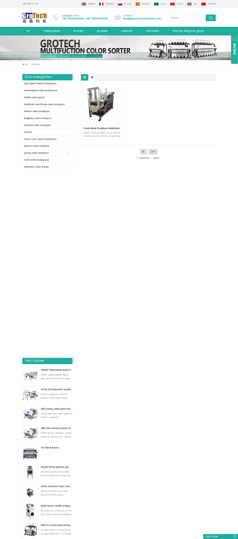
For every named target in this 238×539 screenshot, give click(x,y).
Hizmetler (152, 31)
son (153, 152)
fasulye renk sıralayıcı (37, 125)
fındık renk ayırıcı (34, 97)
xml (24, 463)
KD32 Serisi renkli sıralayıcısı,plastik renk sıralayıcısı (57, 323)
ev (28, 31)
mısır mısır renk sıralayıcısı (40, 139)
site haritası (28, 475)
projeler (102, 31)
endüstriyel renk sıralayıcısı (40, 90)
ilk (143, 152)
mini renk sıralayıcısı (36, 160)
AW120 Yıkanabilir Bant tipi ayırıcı (57, 188)
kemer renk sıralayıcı (37, 146)
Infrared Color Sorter (36, 167)
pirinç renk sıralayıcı (36, 153)
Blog (24, 457)
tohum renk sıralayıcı (37, 111)
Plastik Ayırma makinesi (125, 469)
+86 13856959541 (96, 19)
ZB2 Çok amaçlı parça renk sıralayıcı (57, 246)
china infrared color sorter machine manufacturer (57, 304)
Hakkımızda (51, 31)
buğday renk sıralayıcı (37, 118)
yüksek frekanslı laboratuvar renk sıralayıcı (57, 381)
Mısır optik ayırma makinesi (127, 475)
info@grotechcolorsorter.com (142, 19)
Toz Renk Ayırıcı (50, 265)
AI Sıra (28, 132)
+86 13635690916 (73, 19)
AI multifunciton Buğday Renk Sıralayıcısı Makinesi (57, 362)
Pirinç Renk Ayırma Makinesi (127, 451)
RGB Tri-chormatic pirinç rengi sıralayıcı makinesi (57, 343)
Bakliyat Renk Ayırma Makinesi (129, 457)
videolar (127, 31)
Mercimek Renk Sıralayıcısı (127, 463)
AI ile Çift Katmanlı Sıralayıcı (57, 207)
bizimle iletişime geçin (188, 31)
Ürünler (78, 31)
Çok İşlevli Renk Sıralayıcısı (40, 83)
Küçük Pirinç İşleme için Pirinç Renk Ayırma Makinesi (57, 285)
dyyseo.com (118, 533)
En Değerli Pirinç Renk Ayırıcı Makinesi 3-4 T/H (57, 401)
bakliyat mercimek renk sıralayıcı (44, 104)
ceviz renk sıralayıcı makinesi (102, 128)
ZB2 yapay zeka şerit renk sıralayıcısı (57, 226)
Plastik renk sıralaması (125, 481)
